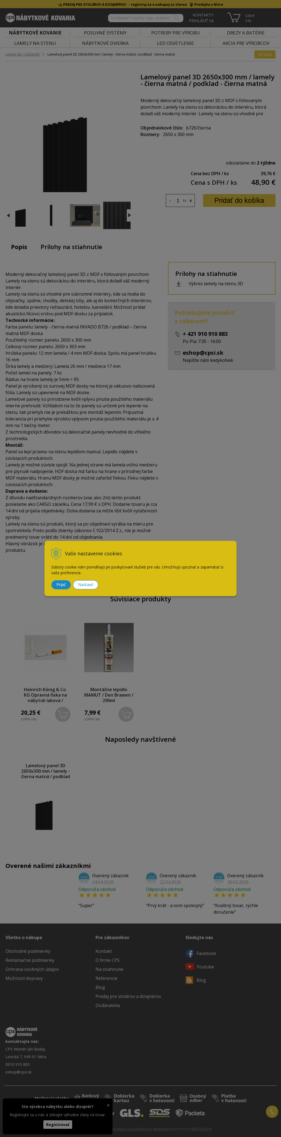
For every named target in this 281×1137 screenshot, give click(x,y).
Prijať (61, 584)
